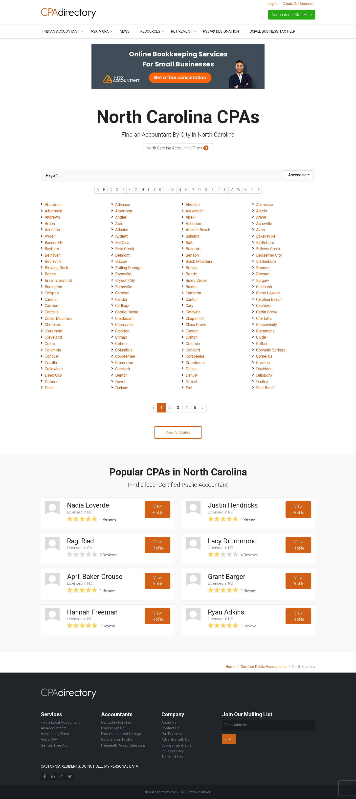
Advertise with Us (175, 740)
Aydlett (121, 236)
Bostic (191, 274)
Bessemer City (269, 255)
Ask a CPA (100, 31)
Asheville (264, 223)
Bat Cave (123, 242)
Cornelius (264, 356)
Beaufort (193, 248)
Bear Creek (124, 248)
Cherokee (53, 324)
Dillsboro (264, 375)
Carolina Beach (269, 299)
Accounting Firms (55, 734)
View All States (178, 432)
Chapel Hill (195, 318)
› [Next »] (202, 407)
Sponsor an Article (176, 745)
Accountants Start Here (291, 14)
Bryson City (125, 280)
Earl (189, 388)
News (125, 31)
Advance (122, 204)
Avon (260, 229)
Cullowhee (54, 369)
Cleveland (53, 337)
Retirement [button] (181, 31)
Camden (122, 293)
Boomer (263, 268)
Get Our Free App (54, 745)
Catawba (193, 312)
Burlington (53, 287)
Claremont (53, 331)
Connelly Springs (270, 350)
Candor (121, 299)
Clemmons (265, 331)
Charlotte (264, 318)
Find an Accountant (60, 31)
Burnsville (123, 287)
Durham (121, 388)
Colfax (261, 343)
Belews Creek (268, 248)
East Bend (265, 388)
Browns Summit (58, 280)
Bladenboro (266, 261)
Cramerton (124, 362)
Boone (50, 274)
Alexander (194, 211)
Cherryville (124, 324)
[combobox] (299, 175)
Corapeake (195, 356)
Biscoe (121, 261)
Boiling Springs (128, 268)
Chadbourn (124, 318)
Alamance (264, 204)
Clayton (192, 331)
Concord (193, 350)
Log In (273, 4)
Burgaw (262, 280)
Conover (52, 356)
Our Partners (171, 734)
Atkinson (52, 229)
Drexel (191, 381)
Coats (50, 343)
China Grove (196, 324)
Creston (263, 362)
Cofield (121, 343)
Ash (118, 223)
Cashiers (263, 305)
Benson (192, 255)
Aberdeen (53, 204)
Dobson (51, 381)
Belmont (122, 255)
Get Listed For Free (116, 722)
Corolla (51, 362)
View (157, 511)
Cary (189, 305)
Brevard (262, 274)
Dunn (49, 388)
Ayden (50, 236)
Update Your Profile (117, 740)
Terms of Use (172, 757)
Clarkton (122, 331)
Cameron (193, 293)
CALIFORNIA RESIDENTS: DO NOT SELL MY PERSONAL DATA (89, 766)
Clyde (261, 337)
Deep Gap (53, 375)
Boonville (123, 274)
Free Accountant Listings (121, 734)
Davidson (264, 369)
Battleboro (265, 242)
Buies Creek (196, 280)
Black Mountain (199, 261)
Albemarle (53, 211)
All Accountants (54, 728)
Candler (51, 299)
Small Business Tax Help (272, 31)
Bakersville (265, 236)
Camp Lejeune (268, 293)
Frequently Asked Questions (123, 745)
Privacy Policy (172, 751)
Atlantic (121, 229)
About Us (168, 722)
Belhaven (53, 255)
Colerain (193, 343)
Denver (192, 375)
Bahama (192, 236)
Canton (192, 299)
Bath (189, 242)
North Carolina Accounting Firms (178, 148)
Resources (150, 31)
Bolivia (191, 268)
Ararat (261, 217)
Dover (120, 381)
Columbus (124, 350)
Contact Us (170, 728)
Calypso (52, 293)
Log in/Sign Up (112, 728)
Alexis (261, 211)
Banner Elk (54, 242)
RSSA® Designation (221, 31)
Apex (190, 217)
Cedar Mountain (58, 318)
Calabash (264, 287)
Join (229, 739)
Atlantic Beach (198, 229)
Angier (120, 217)
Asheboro (194, 223)
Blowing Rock (56, 268)
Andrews (52, 217)
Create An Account (298, 4)
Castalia (52, 312)
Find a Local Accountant (60, 722)
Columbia (53, 350)
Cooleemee (125, 356)
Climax (121, 337)
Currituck (122, 369)
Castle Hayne (126, 312)
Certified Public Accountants (264, 667)
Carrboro (52, 305)
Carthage (123, 305)
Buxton (192, 287)
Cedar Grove (266, 312)
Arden (50, 223)
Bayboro (52, 248)
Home (230, 667)
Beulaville (53, 261)
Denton (121, 375)
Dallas (191, 369)
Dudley (262, 381)
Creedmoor (195, 362)
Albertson (123, 211)
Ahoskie (193, 204)
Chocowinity (266, 324)
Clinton (192, 337)
